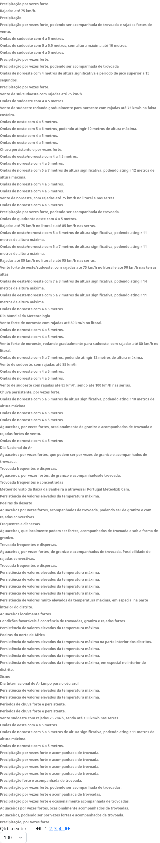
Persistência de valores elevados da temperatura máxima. (50, 496)
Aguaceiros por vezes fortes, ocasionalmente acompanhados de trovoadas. (64, 808)
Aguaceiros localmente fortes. (26, 614)
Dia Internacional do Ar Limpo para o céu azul (39, 683)
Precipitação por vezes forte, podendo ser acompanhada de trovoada (59, 66)
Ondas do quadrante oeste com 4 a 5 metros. (38, 218)
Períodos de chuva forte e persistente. (33, 704)
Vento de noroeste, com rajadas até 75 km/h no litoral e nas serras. (57, 198)
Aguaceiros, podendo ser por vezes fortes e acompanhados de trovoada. (62, 815)
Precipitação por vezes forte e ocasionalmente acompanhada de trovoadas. (65, 801)
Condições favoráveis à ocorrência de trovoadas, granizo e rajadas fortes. (63, 621)
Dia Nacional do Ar (16, 447)
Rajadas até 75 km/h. (18, 10)
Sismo (5, 676)
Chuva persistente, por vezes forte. (30, 392)
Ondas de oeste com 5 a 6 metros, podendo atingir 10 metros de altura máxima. (68, 128)
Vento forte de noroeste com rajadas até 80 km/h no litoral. (51, 322)
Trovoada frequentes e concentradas (31, 482)
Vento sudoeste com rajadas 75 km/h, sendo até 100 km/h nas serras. (59, 718)
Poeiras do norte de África (22, 634)
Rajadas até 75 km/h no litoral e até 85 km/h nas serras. (48, 225)
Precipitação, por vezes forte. (25, 822)
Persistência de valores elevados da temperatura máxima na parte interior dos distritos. (76, 641)
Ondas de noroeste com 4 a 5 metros (31, 440)
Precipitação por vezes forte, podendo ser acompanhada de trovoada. (60, 211)
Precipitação (10, 17)
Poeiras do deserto (16, 503)
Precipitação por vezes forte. (24, 3)
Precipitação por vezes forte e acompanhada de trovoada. (49, 752)
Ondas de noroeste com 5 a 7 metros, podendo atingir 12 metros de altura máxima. (71, 357)
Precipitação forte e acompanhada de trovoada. (41, 780)
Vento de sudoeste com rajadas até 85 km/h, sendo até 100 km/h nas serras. (65, 385)
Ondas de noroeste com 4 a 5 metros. (32, 163)
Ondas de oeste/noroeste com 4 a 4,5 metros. (39, 156)
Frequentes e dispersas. (20, 523)
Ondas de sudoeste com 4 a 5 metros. (32, 38)
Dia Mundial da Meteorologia (25, 315)
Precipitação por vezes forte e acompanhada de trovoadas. (50, 794)
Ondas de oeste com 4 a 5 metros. (29, 121)
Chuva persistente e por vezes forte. (31, 149)
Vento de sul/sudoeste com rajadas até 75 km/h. (41, 94)
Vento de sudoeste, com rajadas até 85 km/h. (39, 364)
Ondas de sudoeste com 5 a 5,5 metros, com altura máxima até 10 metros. (63, 45)
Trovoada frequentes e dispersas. (28, 468)
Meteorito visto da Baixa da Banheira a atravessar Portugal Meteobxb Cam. (65, 489)
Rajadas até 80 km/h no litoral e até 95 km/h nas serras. (48, 260)
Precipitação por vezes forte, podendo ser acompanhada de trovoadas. (61, 787)
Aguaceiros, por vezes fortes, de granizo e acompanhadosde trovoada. (60, 475)
